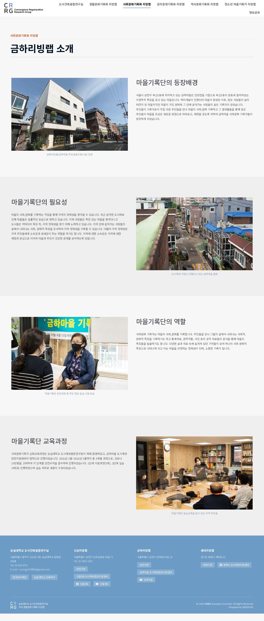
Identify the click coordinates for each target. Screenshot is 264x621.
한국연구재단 (19, 584)
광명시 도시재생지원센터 (234, 572)
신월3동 (82, 591)
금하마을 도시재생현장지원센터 (156, 579)
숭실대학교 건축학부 (44, 584)
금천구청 (144, 572)
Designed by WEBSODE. (241, 614)
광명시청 (207, 572)
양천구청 (80, 576)
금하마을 (146, 587)
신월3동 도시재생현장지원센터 (92, 583)
